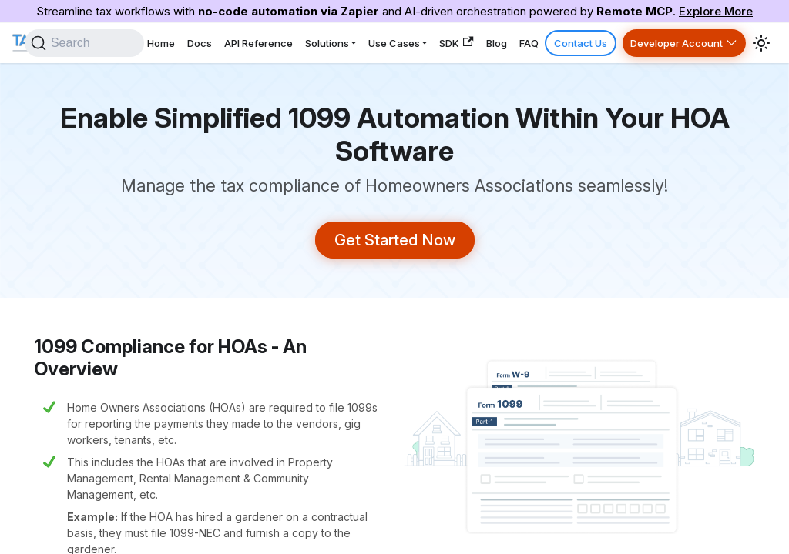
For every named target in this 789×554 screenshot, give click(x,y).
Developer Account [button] (679, 42)
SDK (487, 42)
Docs (255, 42)
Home (223, 42)
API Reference (308, 42)
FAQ (547, 42)
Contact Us (591, 42)
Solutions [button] (370, 42)
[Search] (144, 42)
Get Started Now (394, 239)
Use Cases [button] (431, 42)
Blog (521, 42)
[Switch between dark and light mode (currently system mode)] (761, 42)
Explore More (716, 11)
